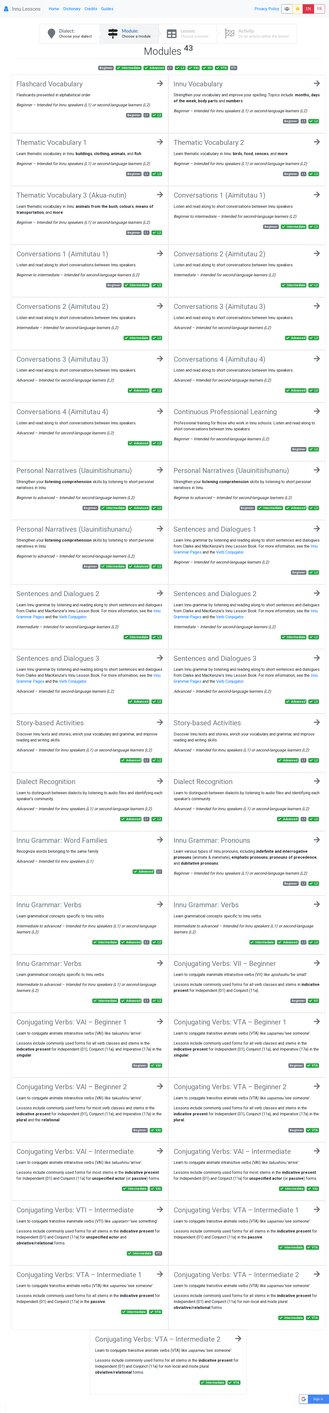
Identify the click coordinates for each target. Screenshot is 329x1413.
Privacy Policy (266, 8)
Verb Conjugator (229, 552)
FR (319, 8)
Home (54, 8)
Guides (107, 8)
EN (308, 8)
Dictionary (72, 8)
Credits (91, 8)
